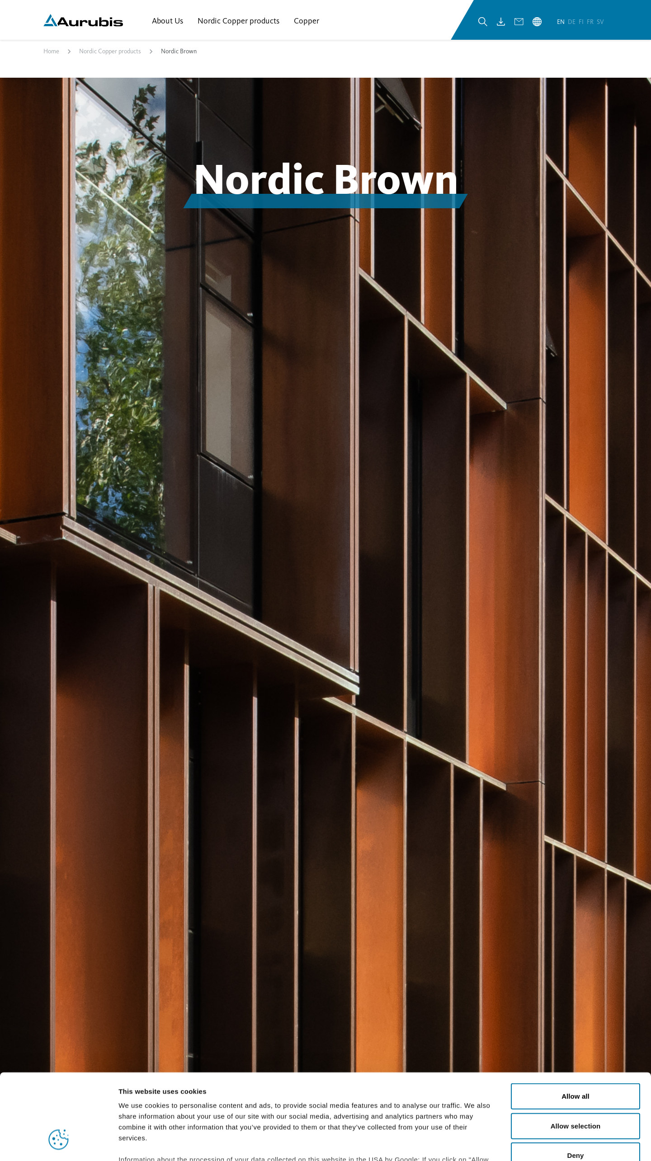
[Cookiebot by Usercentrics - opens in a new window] (58, 1143)
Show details (474, 1143)
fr (591, 22)
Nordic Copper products (110, 51)
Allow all (575, 1023)
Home (51, 51)
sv (600, 22)
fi (582, 22)
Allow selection (576, 1052)
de (572, 22)
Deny (575, 1082)
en (561, 22)
